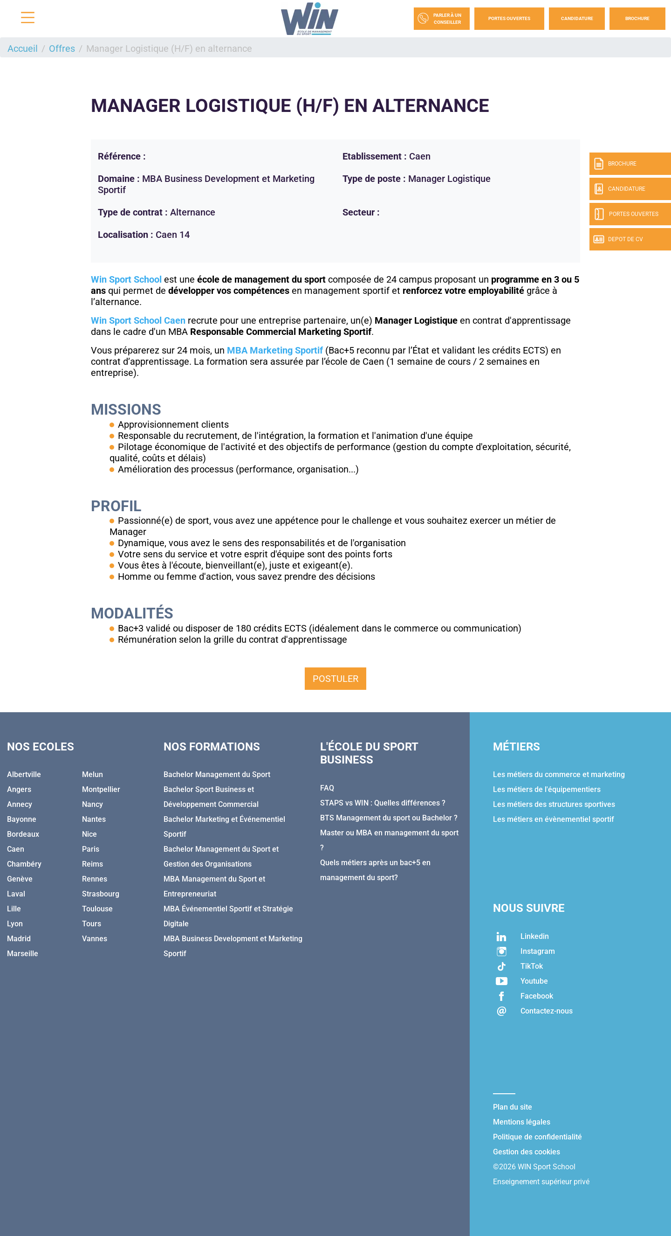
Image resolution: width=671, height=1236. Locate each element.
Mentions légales (521, 1122)
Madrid (19, 938)
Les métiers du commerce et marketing (559, 774)
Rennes (94, 879)
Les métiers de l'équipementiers (547, 789)
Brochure (637, 18)
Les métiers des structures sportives (554, 804)
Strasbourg (100, 893)
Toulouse (97, 908)
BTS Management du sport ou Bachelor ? (389, 817)
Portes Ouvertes (509, 18)
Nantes (94, 819)
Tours (91, 923)
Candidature (577, 18)
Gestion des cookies (526, 1151)
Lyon (15, 923)
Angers (19, 789)
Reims (92, 864)
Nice (89, 834)
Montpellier (101, 789)
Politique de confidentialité (537, 1136)
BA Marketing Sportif (279, 350)
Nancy (92, 804)
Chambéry (24, 864)
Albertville (24, 774)
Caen (15, 849)
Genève (20, 879)
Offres (62, 48)
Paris (90, 849)
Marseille (22, 953)
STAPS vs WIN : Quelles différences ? (382, 803)
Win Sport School (126, 279)
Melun (92, 774)
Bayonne (21, 819)
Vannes (94, 938)
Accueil (22, 48)
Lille (14, 908)
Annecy (19, 804)
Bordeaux (23, 834)
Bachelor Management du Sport (217, 774)
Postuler (335, 678)
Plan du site (512, 1107)
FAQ (327, 788)
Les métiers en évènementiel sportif (553, 819)
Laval (16, 893)
